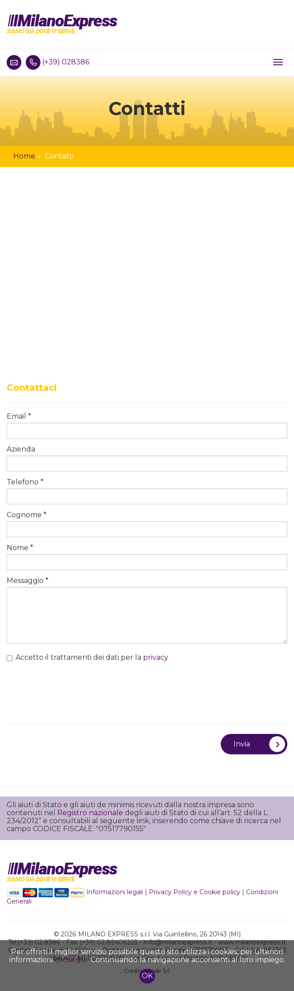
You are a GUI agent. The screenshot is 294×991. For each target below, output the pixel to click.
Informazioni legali (114, 892)
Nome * (20, 548)
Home (24, 156)
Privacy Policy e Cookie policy (194, 892)
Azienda (21, 449)
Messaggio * (27, 581)
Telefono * (25, 482)
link (142, 821)
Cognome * (27, 515)
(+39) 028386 (65, 62)
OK (147, 975)
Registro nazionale (90, 813)
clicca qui (71, 959)
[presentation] (74, 688)
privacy (155, 657)
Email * (19, 416)
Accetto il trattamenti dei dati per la (87, 658)
